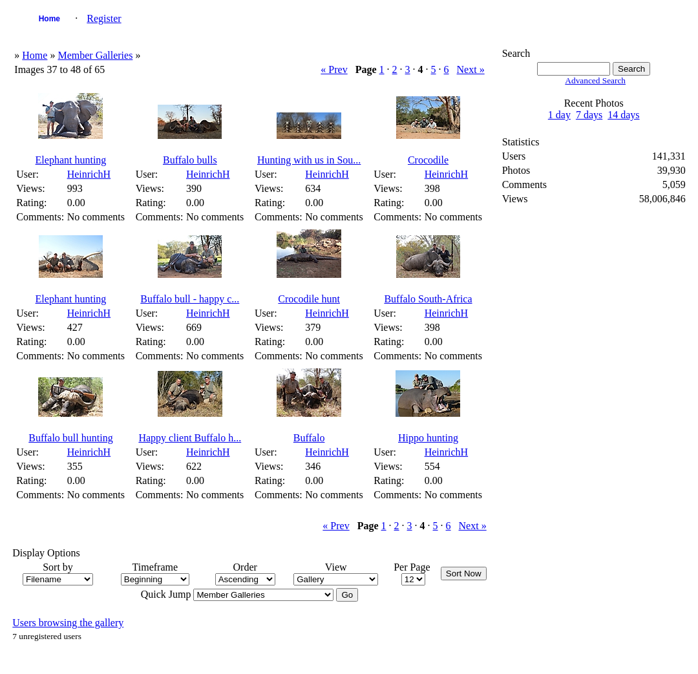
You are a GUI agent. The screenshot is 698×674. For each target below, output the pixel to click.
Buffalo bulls (190, 159)
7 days (589, 114)
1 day (559, 114)
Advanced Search (595, 80)
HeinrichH (89, 174)
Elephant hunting (71, 159)
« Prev (334, 69)
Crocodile (428, 159)
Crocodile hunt (309, 298)
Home (49, 18)
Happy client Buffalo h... (189, 437)
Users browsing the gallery (67, 622)
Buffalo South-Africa (428, 298)
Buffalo (309, 437)
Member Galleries (95, 55)
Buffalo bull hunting (70, 437)
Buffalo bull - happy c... (189, 298)
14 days (623, 114)
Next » (471, 69)
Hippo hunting (428, 437)
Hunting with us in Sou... (309, 159)
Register (104, 18)
